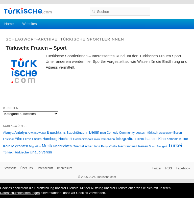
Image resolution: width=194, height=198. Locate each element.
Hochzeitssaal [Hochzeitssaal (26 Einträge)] (82, 139)
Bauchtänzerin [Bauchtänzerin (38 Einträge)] (77, 132)
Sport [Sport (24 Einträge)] (152, 146)
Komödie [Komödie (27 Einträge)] (172, 139)
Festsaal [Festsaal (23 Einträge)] (8, 139)
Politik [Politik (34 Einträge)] (113, 146)
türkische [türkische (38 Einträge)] (22, 152)
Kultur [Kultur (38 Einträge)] (183, 139)
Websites (29, 24)
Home (9, 24)
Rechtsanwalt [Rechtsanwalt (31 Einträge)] (127, 146)
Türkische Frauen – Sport (36, 48)
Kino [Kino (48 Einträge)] (162, 139)
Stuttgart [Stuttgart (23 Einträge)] (162, 146)
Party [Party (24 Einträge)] (104, 146)
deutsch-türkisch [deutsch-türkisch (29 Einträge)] (147, 132)
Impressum (64, 168)
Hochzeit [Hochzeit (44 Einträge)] (65, 139)
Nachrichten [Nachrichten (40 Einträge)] (62, 146)
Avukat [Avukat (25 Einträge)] (41, 132)
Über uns (26, 168)
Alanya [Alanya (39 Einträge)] (8, 132)
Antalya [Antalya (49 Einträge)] (20, 132)
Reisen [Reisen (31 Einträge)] (143, 146)
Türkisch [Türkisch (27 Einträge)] (8, 152)
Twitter (156, 168)
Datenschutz (44, 168)
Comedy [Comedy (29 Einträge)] (112, 132)
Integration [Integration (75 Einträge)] (126, 138)
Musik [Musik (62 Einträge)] (47, 146)
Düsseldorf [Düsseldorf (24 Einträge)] (166, 132)
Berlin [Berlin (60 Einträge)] (94, 132)
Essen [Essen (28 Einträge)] (178, 132)
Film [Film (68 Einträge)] (18, 138)
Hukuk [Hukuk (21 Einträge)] (96, 139)
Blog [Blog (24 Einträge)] (103, 132)
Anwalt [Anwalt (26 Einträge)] (32, 132)
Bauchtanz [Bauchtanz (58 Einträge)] (56, 132)
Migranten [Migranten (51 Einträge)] (19, 146)
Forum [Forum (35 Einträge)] (37, 139)
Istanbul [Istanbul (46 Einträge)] (151, 139)
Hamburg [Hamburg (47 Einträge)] (50, 139)
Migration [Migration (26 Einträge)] (35, 146)
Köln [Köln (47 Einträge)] (6, 146)
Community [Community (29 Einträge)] (127, 132)
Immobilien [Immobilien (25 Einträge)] (108, 139)
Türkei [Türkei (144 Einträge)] (175, 145)
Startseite (10, 168)
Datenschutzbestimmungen (20, 193)
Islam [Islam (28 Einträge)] (140, 139)
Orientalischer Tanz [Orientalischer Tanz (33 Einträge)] (86, 146)
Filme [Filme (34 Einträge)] (27, 139)
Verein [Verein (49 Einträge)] (46, 152)
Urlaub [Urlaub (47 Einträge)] (35, 152)
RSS (168, 168)
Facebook (183, 168)
